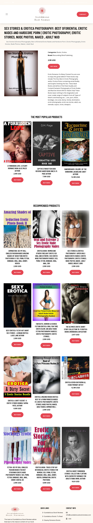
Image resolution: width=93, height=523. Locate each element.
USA (62, 2)
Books (59, 52)
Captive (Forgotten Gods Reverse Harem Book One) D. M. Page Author (46, 171)
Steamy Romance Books (52, 520)
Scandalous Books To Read (53, 516)
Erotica (64, 52)
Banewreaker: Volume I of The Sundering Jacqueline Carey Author (75, 171)
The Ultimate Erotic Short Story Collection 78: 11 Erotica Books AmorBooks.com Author (75, 329)
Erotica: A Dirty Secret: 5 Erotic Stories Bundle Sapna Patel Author (17, 403)
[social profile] (13, 2)
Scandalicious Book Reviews (53, 513)
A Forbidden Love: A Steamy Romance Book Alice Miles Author (17, 168)
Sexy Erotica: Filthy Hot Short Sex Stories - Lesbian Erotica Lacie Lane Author (17, 333)
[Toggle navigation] (6, 14)
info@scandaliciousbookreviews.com (76, 2)
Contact (82, 14)
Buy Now (53, 66)
